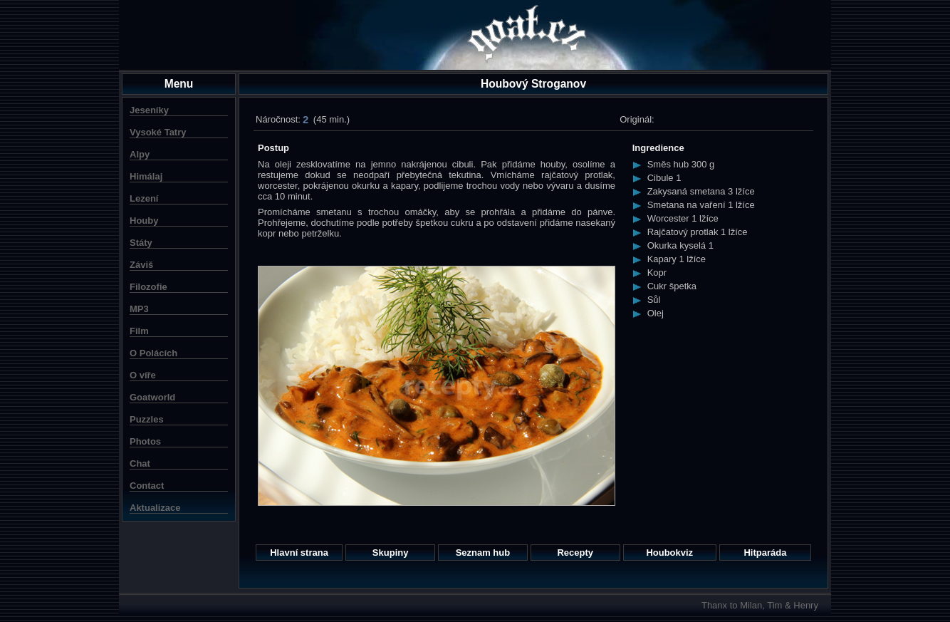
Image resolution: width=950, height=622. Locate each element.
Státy (141, 242)
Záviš (141, 264)
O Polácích (153, 353)
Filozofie (148, 286)
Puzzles (147, 419)
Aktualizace (155, 507)
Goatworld (152, 397)
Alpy (140, 154)
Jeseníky (149, 110)
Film (139, 331)
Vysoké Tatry (158, 132)
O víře (143, 375)
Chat (140, 463)
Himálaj (146, 176)
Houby (144, 220)
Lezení (144, 198)
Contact (147, 485)
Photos (145, 441)
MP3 (139, 309)
